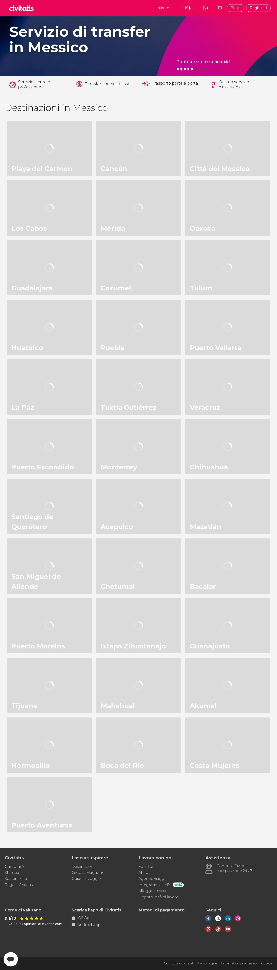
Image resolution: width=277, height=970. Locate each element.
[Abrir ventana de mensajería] (11, 959)
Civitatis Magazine (88, 872)
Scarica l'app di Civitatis (96, 910)
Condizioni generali (179, 963)
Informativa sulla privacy (239, 963)
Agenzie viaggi (151, 878)
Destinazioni (83, 866)
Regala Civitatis (19, 885)
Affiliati (144, 872)
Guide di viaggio (86, 878)
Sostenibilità (16, 878)
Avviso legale (207, 963)
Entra (235, 8)
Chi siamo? (14, 866)
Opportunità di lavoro (158, 897)
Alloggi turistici (152, 891)
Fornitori (146, 866)
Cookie (266, 963)
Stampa (12, 872)
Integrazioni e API (154, 885)
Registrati (258, 8)
